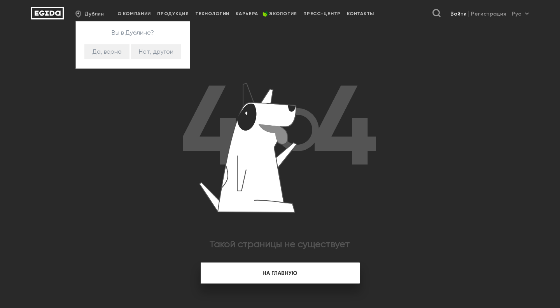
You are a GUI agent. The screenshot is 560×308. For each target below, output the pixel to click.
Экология (283, 13)
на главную (280, 273)
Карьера (247, 13)
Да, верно (107, 51)
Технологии (212, 13)
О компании (134, 13)
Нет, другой (156, 51)
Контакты (360, 13)
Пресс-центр (322, 13)
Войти (458, 13)
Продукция (173, 13)
